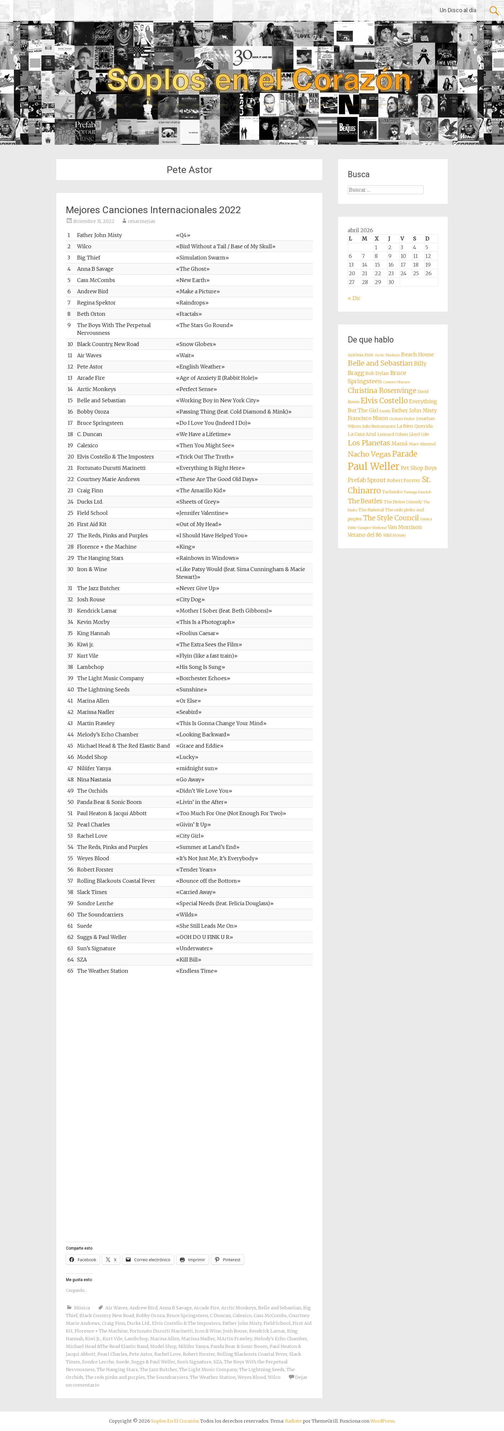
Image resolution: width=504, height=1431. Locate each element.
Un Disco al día (458, 10)
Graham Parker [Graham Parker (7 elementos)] (402, 419)
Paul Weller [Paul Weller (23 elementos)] (374, 466)
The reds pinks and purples (115, 1377)
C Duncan (220, 1315)
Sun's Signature (194, 1362)
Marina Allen (164, 1339)
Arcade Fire (206, 1308)
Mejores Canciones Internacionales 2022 (153, 209)
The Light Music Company (208, 1369)
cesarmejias (141, 221)
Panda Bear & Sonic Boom (239, 1346)
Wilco (274, 1377)
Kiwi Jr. (93, 1339)
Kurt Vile (112, 1339)
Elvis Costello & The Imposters (186, 1323)
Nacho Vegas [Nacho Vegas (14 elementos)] (369, 454)
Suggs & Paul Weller (153, 1362)
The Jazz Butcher (158, 1369)
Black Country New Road (106, 1315)
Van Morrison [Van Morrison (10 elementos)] (405, 527)
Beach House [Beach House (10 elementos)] (417, 354)
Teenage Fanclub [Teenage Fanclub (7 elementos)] (417, 492)
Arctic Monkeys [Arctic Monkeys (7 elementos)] (387, 355)
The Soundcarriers (167, 1377)
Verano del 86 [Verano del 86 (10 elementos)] (365, 535)
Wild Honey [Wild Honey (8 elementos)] (394, 535)
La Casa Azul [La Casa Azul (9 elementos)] (362, 434)
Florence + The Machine (101, 1331)
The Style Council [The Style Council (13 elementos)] (391, 518)
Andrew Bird (144, 1308)
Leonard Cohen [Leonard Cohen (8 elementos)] (392, 434)
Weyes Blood (252, 1377)
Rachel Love (167, 1354)
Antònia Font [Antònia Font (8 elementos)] (361, 354)
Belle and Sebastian (279, 1308)
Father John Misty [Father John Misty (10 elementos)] (414, 410)
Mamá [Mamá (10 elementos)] (400, 443)
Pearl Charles (112, 1354)
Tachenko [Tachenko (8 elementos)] (392, 491)
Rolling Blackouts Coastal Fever (252, 1354)
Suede (122, 1362)
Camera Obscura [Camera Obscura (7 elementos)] (396, 382)
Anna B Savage (175, 1308)
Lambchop (136, 1339)
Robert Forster (199, 1354)
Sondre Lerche (98, 1362)
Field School (277, 1323)
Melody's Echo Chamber (280, 1339)
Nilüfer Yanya (193, 1346)
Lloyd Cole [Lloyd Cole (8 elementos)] (419, 434)
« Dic (354, 298)
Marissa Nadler (198, 1339)
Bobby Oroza (150, 1315)
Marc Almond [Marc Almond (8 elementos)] (422, 444)
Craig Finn (113, 1323)
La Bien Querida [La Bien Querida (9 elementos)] (415, 426)
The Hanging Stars (117, 1369)
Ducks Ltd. (138, 1323)
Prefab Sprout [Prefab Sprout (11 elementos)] (367, 480)
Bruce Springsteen (187, 1315)
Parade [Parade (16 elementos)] (404, 454)
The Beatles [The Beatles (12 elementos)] (365, 501)
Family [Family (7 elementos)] (385, 411)
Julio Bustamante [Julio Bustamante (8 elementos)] (378, 426)
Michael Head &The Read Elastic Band (107, 1346)
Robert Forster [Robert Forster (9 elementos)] (403, 480)
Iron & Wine (208, 1331)
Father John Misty (242, 1323)
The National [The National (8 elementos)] (371, 509)
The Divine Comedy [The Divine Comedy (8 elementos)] (403, 501)
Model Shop (163, 1346)
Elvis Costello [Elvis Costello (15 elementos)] (384, 400)
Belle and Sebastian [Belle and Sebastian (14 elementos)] (380, 363)
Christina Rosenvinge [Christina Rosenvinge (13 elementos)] (382, 391)
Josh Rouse (235, 1331)
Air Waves (116, 1308)
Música (82, 1308)
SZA (217, 1362)
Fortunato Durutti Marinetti (161, 1331)
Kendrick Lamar (267, 1331)
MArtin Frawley (234, 1339)
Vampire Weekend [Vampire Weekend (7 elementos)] (371, 528)
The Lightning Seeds (261, 1369)
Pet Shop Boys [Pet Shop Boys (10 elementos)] (419, 468)
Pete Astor (140, 1354)
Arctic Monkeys (238, 1308)
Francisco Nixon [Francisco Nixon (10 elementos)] (368, 418)
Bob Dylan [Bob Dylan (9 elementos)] (377, 373)
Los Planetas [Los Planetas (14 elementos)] (369, 443)
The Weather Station (213, 1377)
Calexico (242, 1315)
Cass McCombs (270, 1315)
